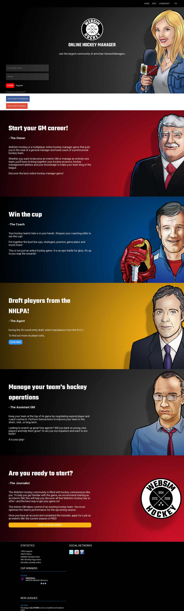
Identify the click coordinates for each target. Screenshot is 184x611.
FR (176, 3)
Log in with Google (16, 106)
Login (10, 85)
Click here (15, 342)
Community (164, 3)
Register (19, 85)
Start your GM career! (50, 525)
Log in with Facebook (17, 99)
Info (154, 3)
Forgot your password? (15, 92)
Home (146, 3)
